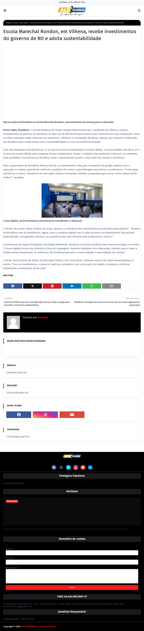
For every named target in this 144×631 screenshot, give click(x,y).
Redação (42, 317)
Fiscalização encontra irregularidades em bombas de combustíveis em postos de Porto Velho (66, 529)
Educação (23, 23)
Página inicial (12, 23)
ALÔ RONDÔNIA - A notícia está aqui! (38, 626)
